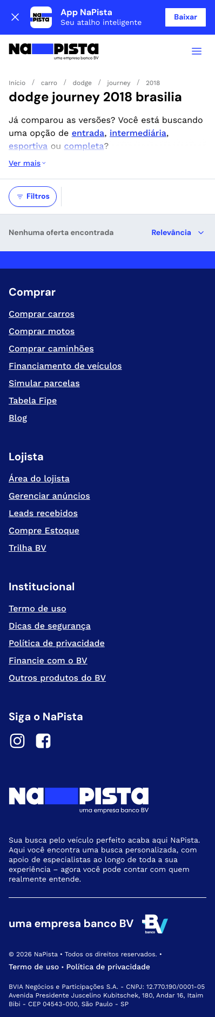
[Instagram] (17, 742)
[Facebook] (43, 742)
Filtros (33, 196)
